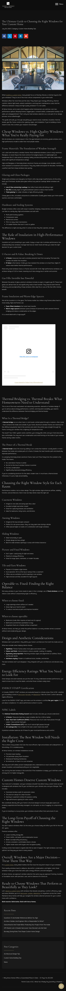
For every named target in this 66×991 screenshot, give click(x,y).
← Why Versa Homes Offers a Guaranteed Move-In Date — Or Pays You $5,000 (27, 978)
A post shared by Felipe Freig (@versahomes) (29, 382)
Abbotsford (36, 694)
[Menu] (59, 4)
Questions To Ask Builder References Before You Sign (21, 918)
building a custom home (13, 95)
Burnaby (28, 694)
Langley (30, 893)
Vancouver (21, 694)
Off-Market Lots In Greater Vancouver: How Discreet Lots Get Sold (25, 928)
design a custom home (13, 891)
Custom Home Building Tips (27, 29)
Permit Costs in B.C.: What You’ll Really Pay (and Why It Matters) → (42, 982)
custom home (9, 865)
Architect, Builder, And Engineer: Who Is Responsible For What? (24, 921)
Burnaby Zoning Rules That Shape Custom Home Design (22, 931)
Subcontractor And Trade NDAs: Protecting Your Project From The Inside (27, 925)
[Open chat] (61, 986)
